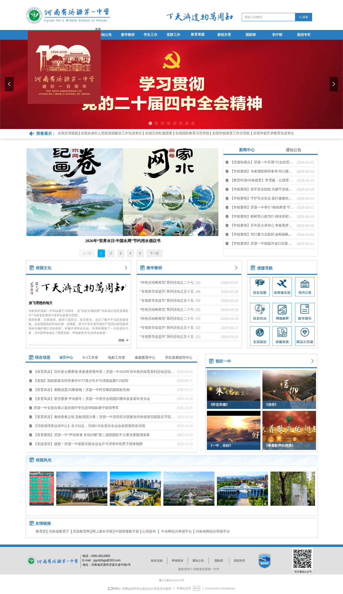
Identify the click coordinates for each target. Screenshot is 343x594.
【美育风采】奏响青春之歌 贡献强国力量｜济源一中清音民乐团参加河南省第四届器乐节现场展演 (104, 417)
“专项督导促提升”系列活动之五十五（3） (171, 300)
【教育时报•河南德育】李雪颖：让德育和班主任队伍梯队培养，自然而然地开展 (262, 180)
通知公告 (293, 150)
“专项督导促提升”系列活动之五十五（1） (171, 336)
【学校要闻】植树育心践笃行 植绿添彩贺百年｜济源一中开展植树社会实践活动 (262, 216)
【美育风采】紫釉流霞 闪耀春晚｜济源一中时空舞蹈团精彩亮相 (82, 390)
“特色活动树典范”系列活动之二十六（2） (171, 309)
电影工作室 (116, 357)
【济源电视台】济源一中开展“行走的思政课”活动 (262, 162)
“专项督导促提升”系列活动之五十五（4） (171, 291)
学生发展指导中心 (178, 357)
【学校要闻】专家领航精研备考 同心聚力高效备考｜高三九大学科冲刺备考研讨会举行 (262, 171)
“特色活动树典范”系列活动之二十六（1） (171, 318)
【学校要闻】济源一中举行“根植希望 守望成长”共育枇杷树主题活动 (262, 207)
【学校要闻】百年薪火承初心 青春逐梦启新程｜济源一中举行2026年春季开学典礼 (262, 225)
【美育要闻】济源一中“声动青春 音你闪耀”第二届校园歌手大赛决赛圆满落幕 (92, 435)
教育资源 (197, 34)
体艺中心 (66, 357)
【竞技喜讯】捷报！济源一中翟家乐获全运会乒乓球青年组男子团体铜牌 (88, 444)
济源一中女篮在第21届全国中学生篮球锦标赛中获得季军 (76, 408)
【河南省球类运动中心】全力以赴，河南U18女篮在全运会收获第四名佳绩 (89, 426)
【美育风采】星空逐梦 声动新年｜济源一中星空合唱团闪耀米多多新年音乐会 (92, 399)
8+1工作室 (90, 357)
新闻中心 (247, 150)
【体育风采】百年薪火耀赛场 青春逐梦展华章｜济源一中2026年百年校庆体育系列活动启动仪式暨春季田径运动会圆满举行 (104, 372)
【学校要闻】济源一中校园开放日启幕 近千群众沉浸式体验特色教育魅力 (262, 243)
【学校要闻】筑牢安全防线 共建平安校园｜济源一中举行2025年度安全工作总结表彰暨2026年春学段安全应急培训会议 (262, 189)
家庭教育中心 (145, 357)
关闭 (97, 28)
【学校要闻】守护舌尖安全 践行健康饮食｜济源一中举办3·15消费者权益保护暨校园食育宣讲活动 (262, 198)
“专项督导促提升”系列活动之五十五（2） (171, 327)
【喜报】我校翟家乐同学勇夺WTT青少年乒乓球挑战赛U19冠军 (81, 381)
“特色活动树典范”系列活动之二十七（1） (171, 282)
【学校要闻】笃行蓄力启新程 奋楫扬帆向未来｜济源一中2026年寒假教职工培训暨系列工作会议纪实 (262, 234)
